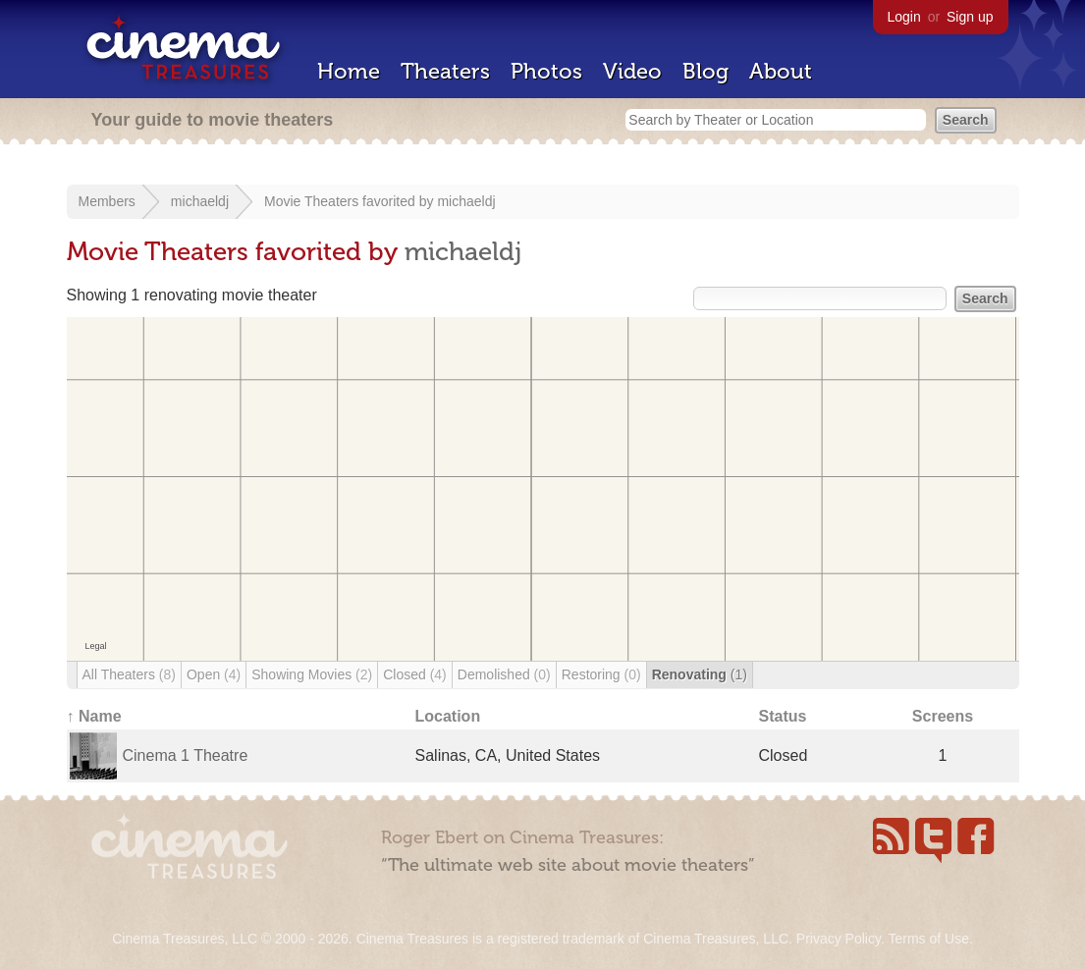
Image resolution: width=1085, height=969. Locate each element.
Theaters (445, 71)
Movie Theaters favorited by (350, 201)
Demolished (504, 674)
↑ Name (94, 716)
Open (214, 674)
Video (632, 71)
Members (107, 201)
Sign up (970, 17)
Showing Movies (311, 674)
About (780, 71)
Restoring (601, 674)
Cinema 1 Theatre (185, 755)
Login (904, 17)
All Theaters (129, 674)
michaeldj (200, 201)
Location (448, 716)
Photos (546, 71)
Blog (705, 71)
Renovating (699, 674)
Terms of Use (928, 938)
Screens (942, 716)
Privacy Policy (838, 938)
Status (783, 716)
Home (348, 71)
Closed (415, 674)
